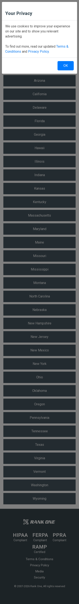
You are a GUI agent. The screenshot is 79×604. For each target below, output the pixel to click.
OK (65, 66)
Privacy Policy (38, 52)
